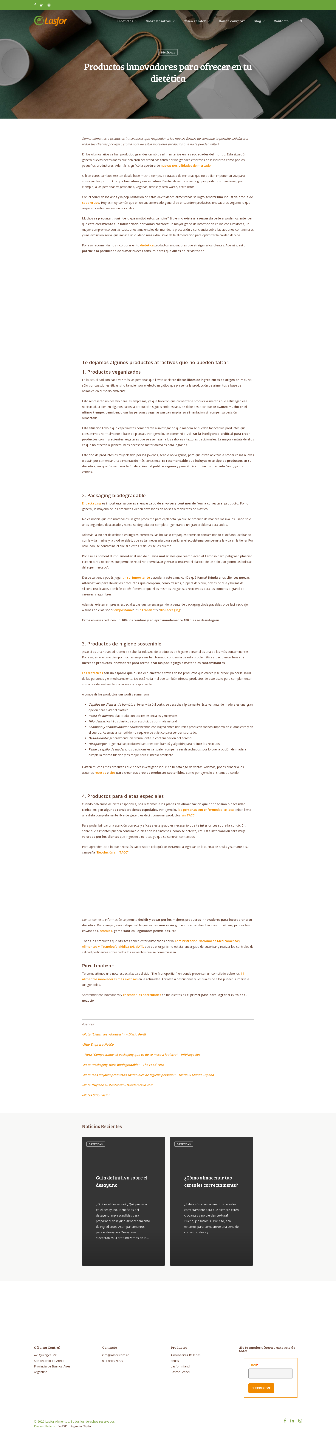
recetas (100, 773)
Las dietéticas (92, 673)
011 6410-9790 (112, 1361)
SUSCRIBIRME (261, 1388)
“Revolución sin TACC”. (112, 852)
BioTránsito (146, 610)
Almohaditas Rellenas (186, 1355)
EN (299, 22)
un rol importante (136, 577)
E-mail (253, 1365)
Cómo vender (197, 22)
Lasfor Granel (180, 1372)
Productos (126, 22)
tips (112, 773)
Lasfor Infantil (180, 1366)
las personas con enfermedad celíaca (206, 810)
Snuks (175, 1361)
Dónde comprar (232, 22)
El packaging (91, 503)
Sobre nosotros (160, 22)
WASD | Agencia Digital (75, 1426)
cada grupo (90, 202)
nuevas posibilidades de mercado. (186, 165)
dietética (147, 245)
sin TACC (188, 815)
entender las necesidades (142, 995)
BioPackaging (170, 610)
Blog (259, 22)
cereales (106, 931)
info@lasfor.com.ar (115, 1355)
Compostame (122, 610)
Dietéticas (168, 52)
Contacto (281, 22)
